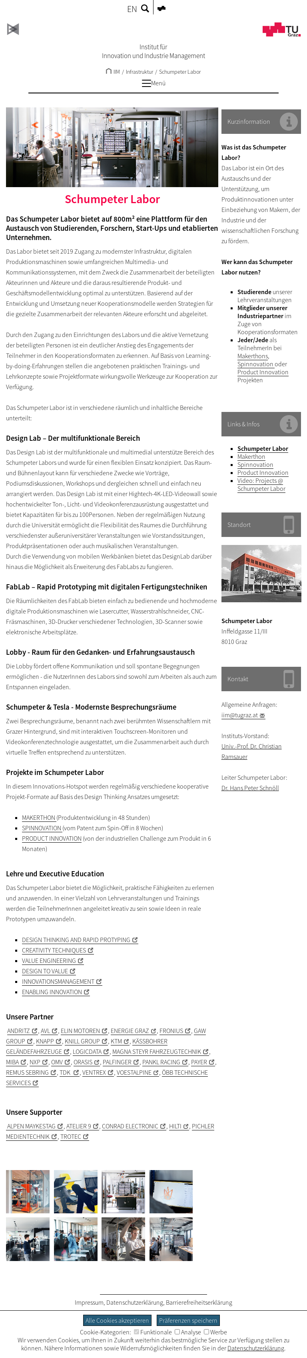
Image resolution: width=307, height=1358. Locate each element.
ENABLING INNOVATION (52, 992)
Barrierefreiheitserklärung (199, 1302)
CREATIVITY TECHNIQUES (54, 950)
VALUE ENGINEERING (49, 960)
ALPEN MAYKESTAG (31, 1126)
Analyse (188, 1332)
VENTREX (94, 1072)
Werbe (215, 1332)
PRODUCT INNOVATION (52, 838)
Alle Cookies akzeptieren (117, 1320)
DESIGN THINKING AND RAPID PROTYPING (76, 940)
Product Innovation (263, 372)
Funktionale (153, 1332)
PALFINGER (117, 1062)
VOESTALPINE (134, 1072)
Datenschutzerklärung (134, 1302)
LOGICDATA (87, 1051)
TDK (66, 1072)
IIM (113, 71)
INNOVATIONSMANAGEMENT (58, 981)
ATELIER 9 (78, 1126)
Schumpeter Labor (180, 71)
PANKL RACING (161, 1062)
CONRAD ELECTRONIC (130, 1126)
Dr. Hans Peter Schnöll (250, 788)
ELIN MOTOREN (80, 1031)
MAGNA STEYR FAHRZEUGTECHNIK (156, 1051)
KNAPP (45, 1041)
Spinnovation (256, 364)
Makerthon (251, 456)
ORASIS (83, 1062)
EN (132, 8)
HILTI (175, 1126)
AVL (45, 1031)
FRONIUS (171, 1031)
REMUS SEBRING (27, 1072)
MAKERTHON (39, 817)
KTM (116, 1041)
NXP (35, 1062)
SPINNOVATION (42, 828)
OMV (57, 1062)
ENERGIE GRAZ (130, 1031)
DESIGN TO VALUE (45, 971)
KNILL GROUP (82, 1041)
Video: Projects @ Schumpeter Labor (261, 484)
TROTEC (70, 1136)
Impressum (89, 1302)
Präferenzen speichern (188, 1320)
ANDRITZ (18, 1031)
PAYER (199, 1062)
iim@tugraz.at (239, 715)
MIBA (12, 1062)
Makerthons (252, 356)
